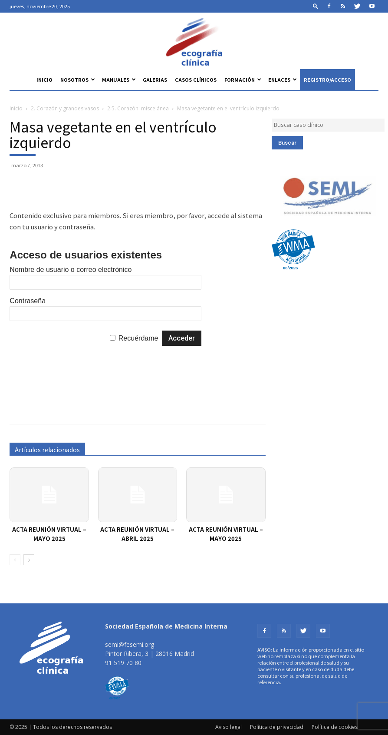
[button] (315, 6)
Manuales (119, 79)
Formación (242, 79)
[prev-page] (15, 559)
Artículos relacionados (47, 449)
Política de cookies (335, 727)
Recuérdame (138, 338)
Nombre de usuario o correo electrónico (71, 269)
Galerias (155, 79)
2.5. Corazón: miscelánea (138, 108)
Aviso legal (228, 727)
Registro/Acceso (327, 79)
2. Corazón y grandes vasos (65, 108)
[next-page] (28, 559)
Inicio (44, 79)
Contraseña (28, 301)
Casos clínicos (196, 79)
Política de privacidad (276, 727)
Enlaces (282, 79)
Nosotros (77, 79)
